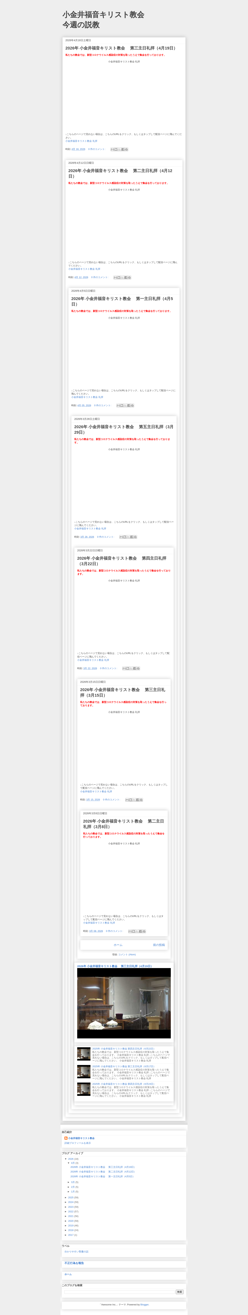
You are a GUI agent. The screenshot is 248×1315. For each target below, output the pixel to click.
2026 (71, 1159)
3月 (73, 1182)
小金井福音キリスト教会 (81, 1138)
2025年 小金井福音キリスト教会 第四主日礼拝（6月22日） (124, 1048)
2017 (71, 1235)
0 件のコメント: (97, 149)
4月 (73, 1163)
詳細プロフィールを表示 (77, 1143)
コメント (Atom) (127, 954)
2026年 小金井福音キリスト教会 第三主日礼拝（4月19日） (121, 48)
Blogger (144, 1304)
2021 (71, 1216)
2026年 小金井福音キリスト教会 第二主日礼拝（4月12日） (103, 1171)
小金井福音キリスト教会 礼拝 (81, 141)
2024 (71, 1202)
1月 (73, 1191)
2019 (71, 1225)
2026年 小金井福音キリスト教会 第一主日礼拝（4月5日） (102, 1176)
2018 (71, 1230)
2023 (71, 1207)
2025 (71, 1197)
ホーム (118, 944)
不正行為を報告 (74, 1263)
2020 (71, 1221)
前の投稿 (159, 944)
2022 (71, 1211)
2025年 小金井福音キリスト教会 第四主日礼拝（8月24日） (124, 1084)
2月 (73, 1187)
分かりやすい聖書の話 (76, 1251)
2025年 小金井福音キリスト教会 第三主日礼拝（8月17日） (124, 1066)
